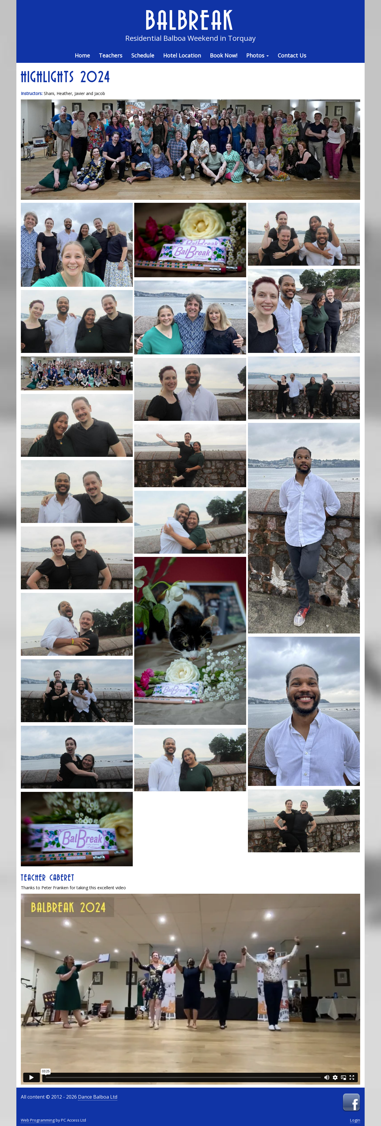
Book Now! (223, 55)
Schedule (142, 55)
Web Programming (38, 1120)
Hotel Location (182, 55)
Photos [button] (257, 55)
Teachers (110, 55)
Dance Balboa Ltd (97, 1097)
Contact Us (292, 55)
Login (355, 1120)
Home (82, 55)
